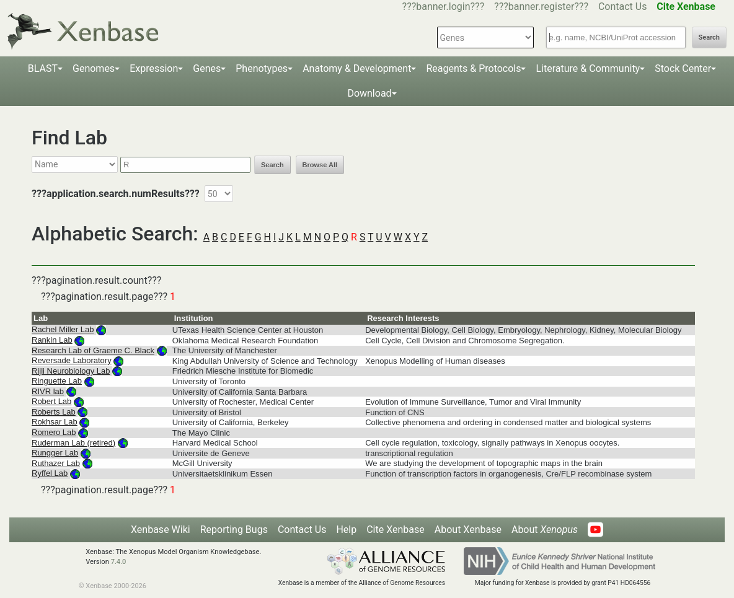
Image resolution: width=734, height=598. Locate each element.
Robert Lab (51, 401)
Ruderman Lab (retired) (73, 442)
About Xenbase (468, 529)
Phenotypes (262, 68)
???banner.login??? (443, 6)
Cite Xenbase (395, 529)
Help (346, 529)
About (544, 529)
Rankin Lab (52, 340)
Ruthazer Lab (56, 463)
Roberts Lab (54, 411)
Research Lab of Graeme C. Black (93, 350)
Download (369, 93)
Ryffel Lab (50, 473)
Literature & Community (588, 68)
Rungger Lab (55, 452)
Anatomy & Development (357, 68)
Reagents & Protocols (473, 68)
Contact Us (622, 6)
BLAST (43, 68)
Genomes (94, 68)
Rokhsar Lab (54, 421)
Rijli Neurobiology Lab (71, 371)
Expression (154, 68)
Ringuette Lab (57, 380)
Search (709, 37)
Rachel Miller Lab (63, 329)
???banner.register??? (541, 6)
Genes (207, 68)
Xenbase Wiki (160, 529)
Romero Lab (54, 432)
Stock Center (683, 68)
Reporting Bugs (234, 529)
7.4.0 (118, 562)
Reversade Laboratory (72, 360)
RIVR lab (48, 391)
